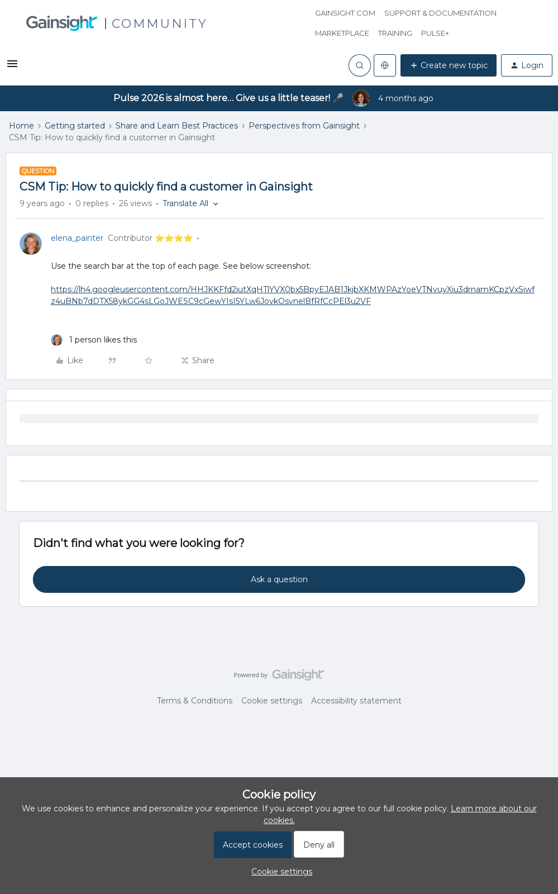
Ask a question (279, 579)
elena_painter (77, 238)
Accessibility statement (356, 701)
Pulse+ (435, 32)
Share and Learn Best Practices (177, 126)
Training (395, 32)
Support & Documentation (440, 12)
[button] (12, 68)
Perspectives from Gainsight (304, 126)
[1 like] (94, 340)
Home (21, 126)
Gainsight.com (345, 12)
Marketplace (342, 32)
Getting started (75, 126)
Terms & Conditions (194, 701)
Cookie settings (271, 701)
